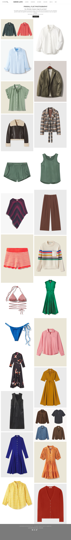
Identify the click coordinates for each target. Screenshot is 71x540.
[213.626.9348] (5, 2)
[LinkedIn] (32, 530)
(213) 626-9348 (41, 527)
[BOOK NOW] (36, 16)
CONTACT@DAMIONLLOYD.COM (33, 527)
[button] (33, 2)
